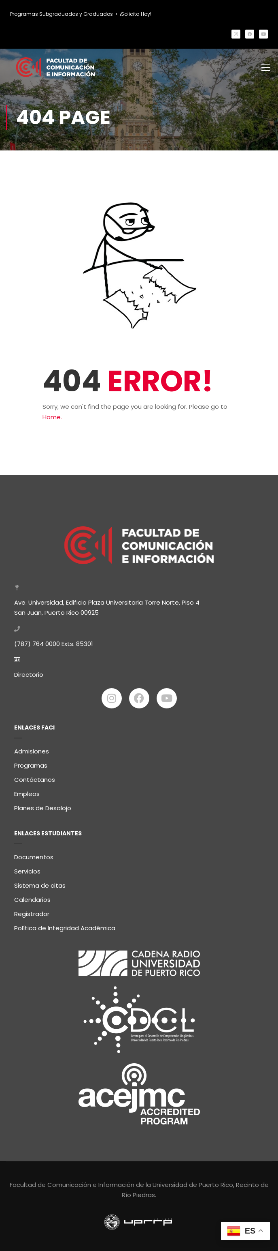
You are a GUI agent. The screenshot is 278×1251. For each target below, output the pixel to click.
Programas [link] (30, 762)
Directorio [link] (28, 671)
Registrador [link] (31, 911)
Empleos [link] (27, 791)
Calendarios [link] (32, 897)
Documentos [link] (33, 854)
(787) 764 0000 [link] (37, 641)
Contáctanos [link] (34, 776)
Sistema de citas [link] (40, 882)
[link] (235, 34)
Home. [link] (52, 418)
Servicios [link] (27, 868)
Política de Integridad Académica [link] (64, 925)
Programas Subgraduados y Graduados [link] (61, 14)
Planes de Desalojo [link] (42, 805)
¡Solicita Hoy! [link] (135, 14)
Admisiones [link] (31, 748)
